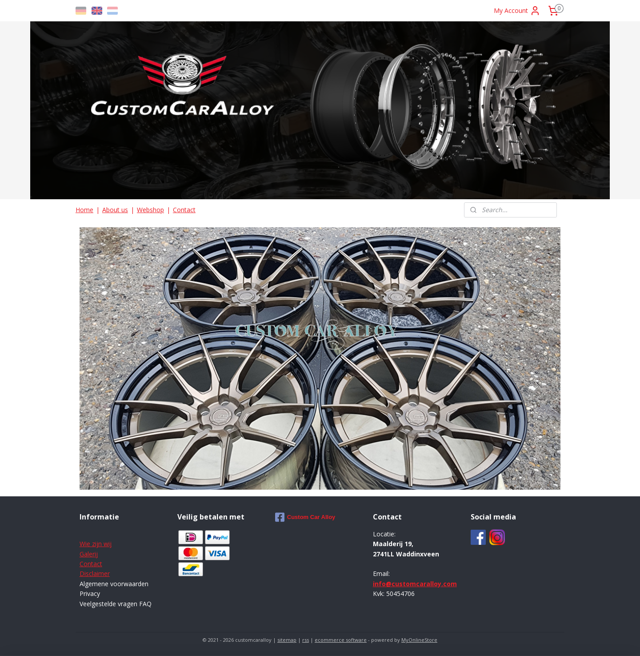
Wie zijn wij (96, 543)
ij (96, 554)
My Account (517, 10)
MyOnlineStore (419, 639)
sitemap (286, 639)
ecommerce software (341, 639)
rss (305, 639)
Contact (184, 209)
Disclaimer (95, 573)
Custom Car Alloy (305, 517)
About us (115, 209)
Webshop (150, 209)
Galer (87, 554)
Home (84, 209)
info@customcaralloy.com (415, 584)
